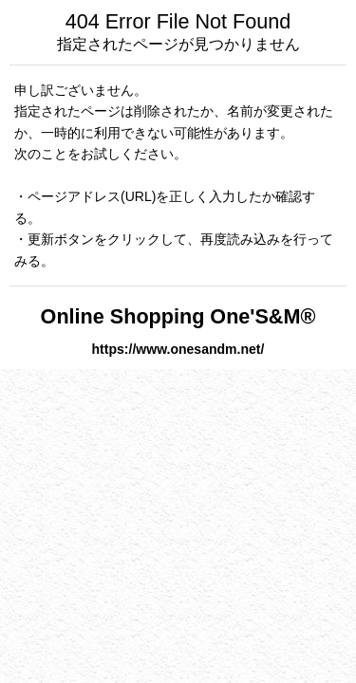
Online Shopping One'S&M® (178, 316)
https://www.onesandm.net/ (178, 349)
